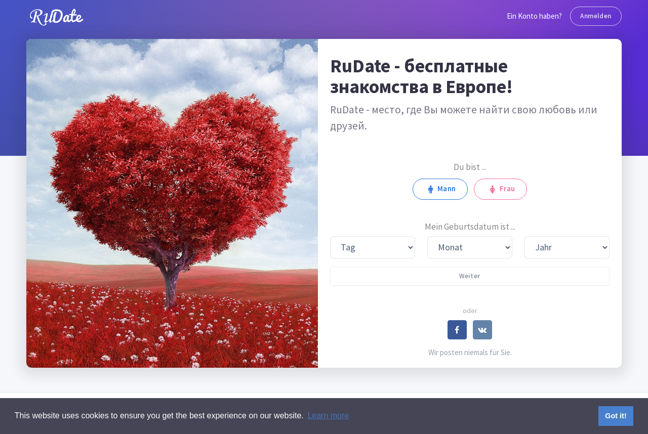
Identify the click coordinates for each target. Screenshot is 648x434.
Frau (500, 188)
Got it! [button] (615, 416)
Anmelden (595, 16)
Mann (440, 188)
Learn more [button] (328, 415)
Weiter (469, 276)
